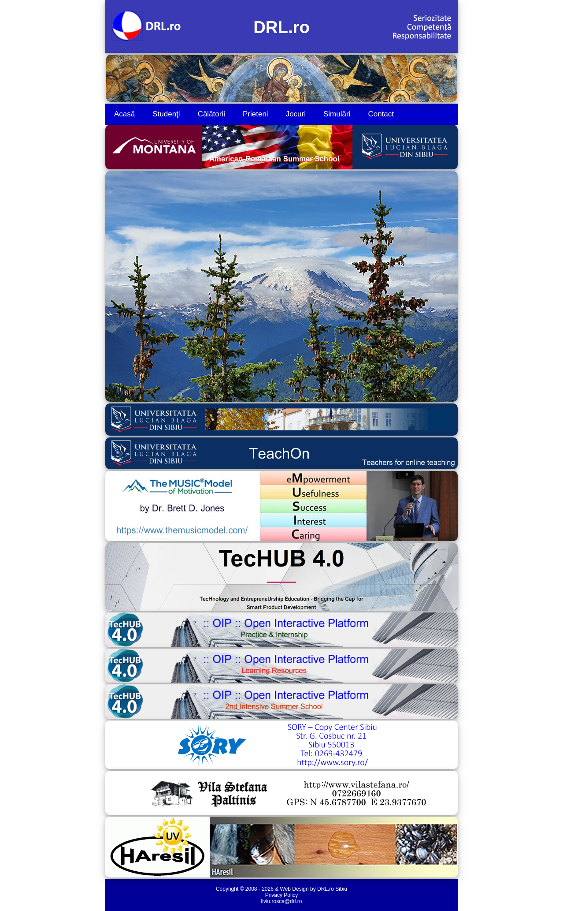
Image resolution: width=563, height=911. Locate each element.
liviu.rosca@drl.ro (281, 901)
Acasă (124, 114)
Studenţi (166, 114)
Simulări (336, 114)
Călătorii (211, 114)
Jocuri (296, 114)
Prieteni (255, 114)
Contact (381, 114)
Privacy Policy (281, 895)
